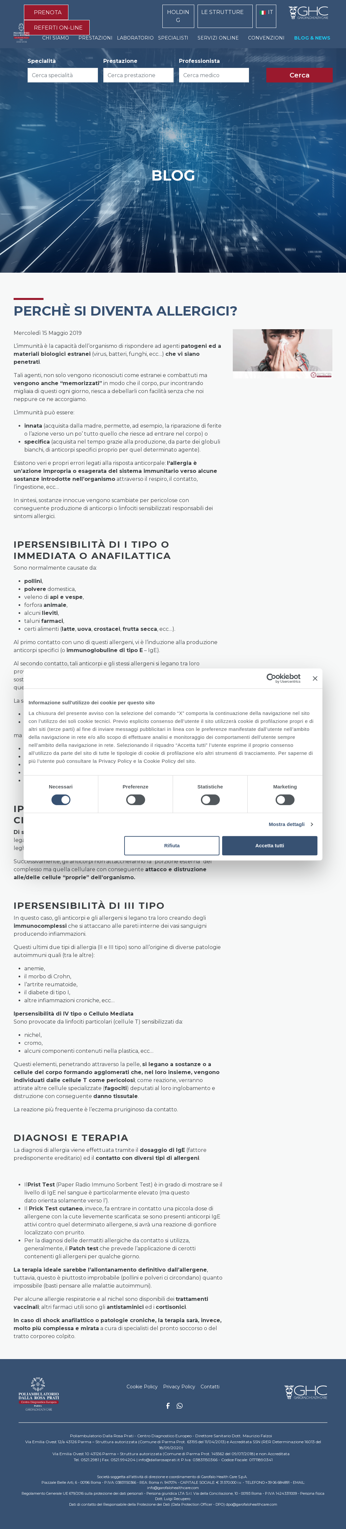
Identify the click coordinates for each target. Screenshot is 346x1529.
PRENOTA (47, 12)
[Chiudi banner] (315, 678)
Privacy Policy (179, 1387)
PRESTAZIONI (95, 38)
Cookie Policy (142, 1387)
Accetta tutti (269, 845)
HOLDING (178, 16)
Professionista (199, 61)
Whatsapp (180, 1407)
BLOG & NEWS (312, 38)
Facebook (168, 1408)
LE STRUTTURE (222, 12)
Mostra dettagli (286, 824)
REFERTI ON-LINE (58, 28)
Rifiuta (172, 845)
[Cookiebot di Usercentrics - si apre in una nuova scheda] (271, 678)
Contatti (210, 1387)
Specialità (42, 61)
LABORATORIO (135, 38)
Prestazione (120, 61)
